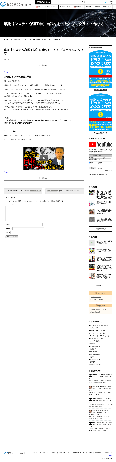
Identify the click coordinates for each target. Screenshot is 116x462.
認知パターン (94, 365)
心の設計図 (93, 342)
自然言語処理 (94, 360)
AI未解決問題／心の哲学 (97, 326)
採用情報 (98, 453)
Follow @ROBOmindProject (98, 175)
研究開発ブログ (44, 65)
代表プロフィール (65, 453)
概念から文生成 (95, 313)
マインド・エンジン (96, 334)
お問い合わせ (107, 453)
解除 (100, 163)
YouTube (12, 39)
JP (112, 3)
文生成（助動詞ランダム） (98, 310)
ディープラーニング (96, 331)
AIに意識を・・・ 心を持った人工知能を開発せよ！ (100, 158)
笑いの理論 (93, 355)
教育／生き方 (94, 347)
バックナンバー (100, 168)
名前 (8, 225)
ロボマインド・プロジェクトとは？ (44, 453)
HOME (6, 39)
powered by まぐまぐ (108, 170)
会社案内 (89, 453)
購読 (93, 163)
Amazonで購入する (100, 90)
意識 (91, 344)
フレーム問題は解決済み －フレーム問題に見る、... (100, 377)
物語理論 (93, 352)
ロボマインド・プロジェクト (99, 336)
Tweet (6, 72)
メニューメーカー (96, 297)
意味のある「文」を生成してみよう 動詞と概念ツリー (100, 413)
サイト (8, 233)
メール (9, 229)
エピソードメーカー (96, 300)
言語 (91, 363)
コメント (10, 205)
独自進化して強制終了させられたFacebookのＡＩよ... (100, 389)
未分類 (92, 349)
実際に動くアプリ (95, 339)
